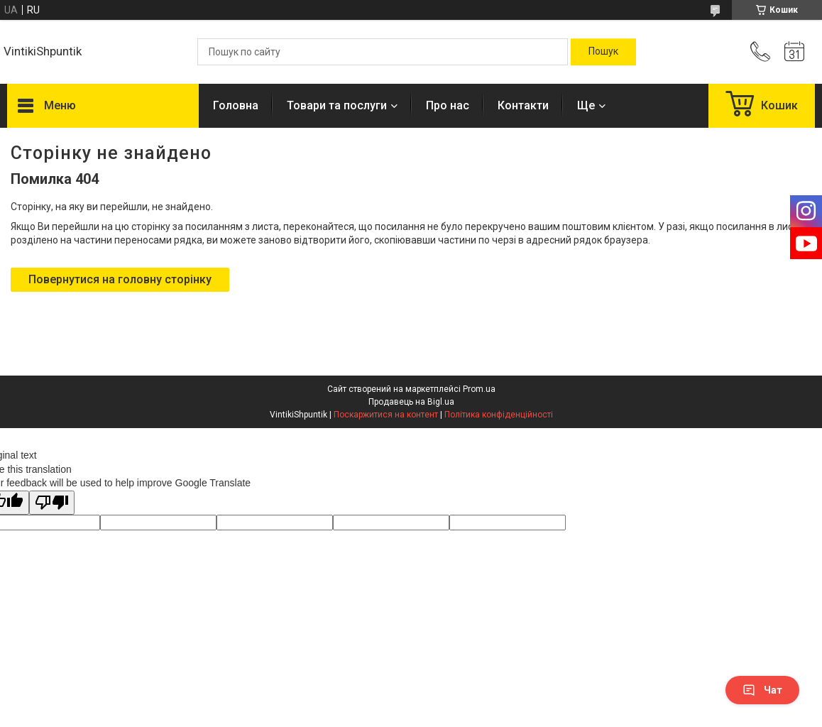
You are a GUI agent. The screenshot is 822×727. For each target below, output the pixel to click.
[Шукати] (603, 51)
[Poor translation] (52, 503)
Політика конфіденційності (498, 415)
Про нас (447, 105)
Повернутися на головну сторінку (120, 279)
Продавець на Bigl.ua (411, 402)
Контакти (523, 105)
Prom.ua (479, 389)
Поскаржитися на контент (386, 415)
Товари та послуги (337, 105)
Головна (235, 105)
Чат (762, 690)
